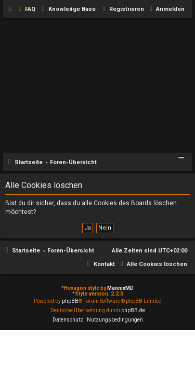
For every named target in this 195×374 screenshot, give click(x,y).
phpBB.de (133, 310)
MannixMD (120, 288)
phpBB (70, 301)
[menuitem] (25, 9)
